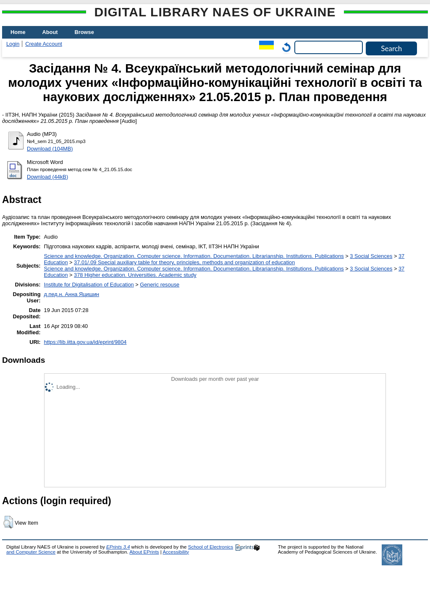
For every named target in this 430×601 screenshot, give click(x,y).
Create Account (43, 44)
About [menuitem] (50, 32)
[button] (8, 522)
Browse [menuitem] (84, 32)
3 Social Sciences (371, 256)
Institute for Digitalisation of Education (89, 284)
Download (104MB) (50, 149)
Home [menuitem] (18, 32)
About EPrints (144, 551)
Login (12, 44)
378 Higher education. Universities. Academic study (135, 275)
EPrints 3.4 (118, 546)
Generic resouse (159, 284)
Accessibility (176, 551)
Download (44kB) (47, 177)
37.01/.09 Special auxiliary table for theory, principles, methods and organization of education (184, 262)
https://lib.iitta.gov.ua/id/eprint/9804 (85, 342)
